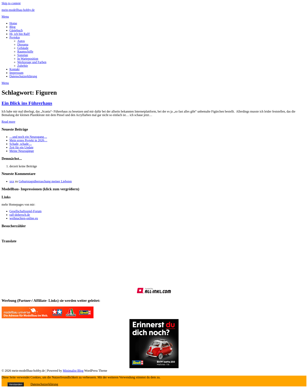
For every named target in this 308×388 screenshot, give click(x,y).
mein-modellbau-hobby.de (18, 10)
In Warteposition (27, 58)
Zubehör (22, 65)
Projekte (14, 37)
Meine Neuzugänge (21, 151)
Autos (21, 41)
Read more (8, 121)
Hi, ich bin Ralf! (19, 34)
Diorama (22, 44)
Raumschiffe (25, 51)
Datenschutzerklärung (23, 76)
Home (13, 23)
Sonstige (22, 55)
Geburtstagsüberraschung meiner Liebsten (45, 181)
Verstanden (15, 384)
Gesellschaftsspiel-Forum (25, 211)
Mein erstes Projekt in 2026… (28, 140)
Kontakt (14, 69)
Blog (12, 26)
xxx (11, 181)
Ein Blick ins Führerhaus (27, 103)
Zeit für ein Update (21, 147)
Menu (5, 16)
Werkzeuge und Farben (31, 62)
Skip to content (11, 3)
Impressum (16, 72)
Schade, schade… (20, 144)
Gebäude (22, 48)
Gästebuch (16, 30)
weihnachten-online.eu (23, 218)
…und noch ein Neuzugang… (28, 136)
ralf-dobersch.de (19, 214)
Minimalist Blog (73, 370)
